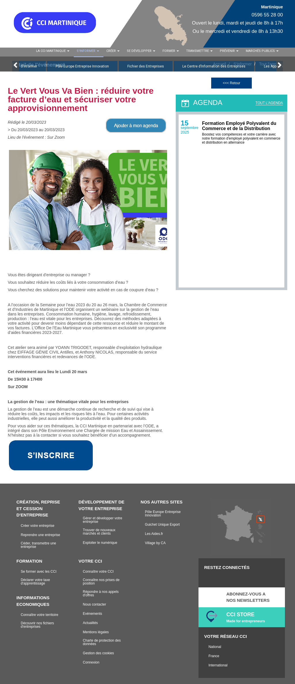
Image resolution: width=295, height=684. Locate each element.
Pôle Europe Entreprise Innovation (82, 66)
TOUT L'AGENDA (269, 103)
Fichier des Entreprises (145, 66)
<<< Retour (231, 83)
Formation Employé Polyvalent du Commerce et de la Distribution (239, 126)
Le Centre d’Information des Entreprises (213, 66)
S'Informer (29, 66)
